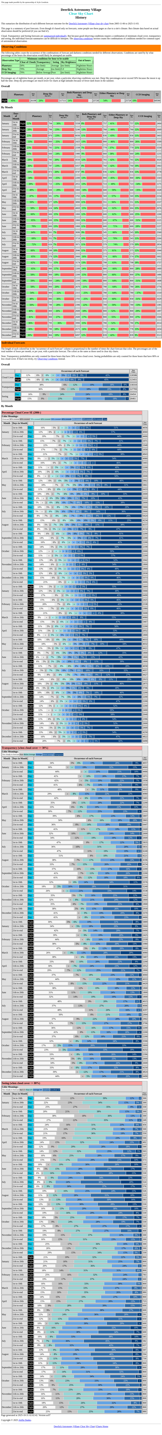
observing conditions (83, 38)
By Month (7, 107)
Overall (5, 86)
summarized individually (55, 36)
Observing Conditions (47, 359)
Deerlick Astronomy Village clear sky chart (89, 23)
